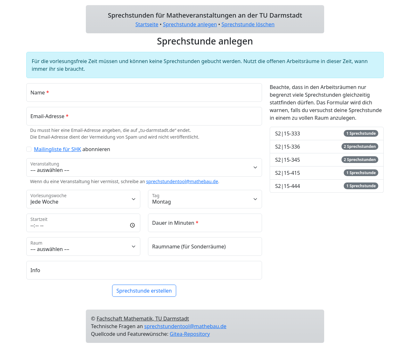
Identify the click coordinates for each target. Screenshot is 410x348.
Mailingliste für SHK (57, 149)
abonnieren (72, 149)
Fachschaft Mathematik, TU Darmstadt (142, 318)
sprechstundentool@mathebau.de (182, 181)
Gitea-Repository (190, 333)
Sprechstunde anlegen (190, 24)
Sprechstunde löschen (248, 24)
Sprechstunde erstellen (144, 290)
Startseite (147, 24)
